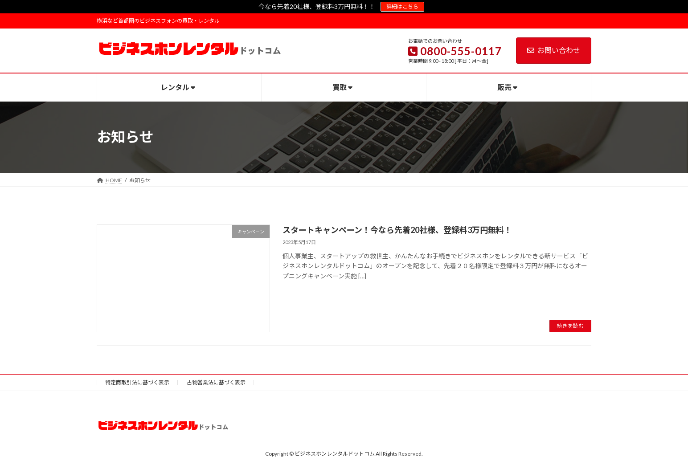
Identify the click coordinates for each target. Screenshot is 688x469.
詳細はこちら (402, 6)
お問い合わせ (553, 50)
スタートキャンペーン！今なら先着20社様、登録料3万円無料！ (397, 230)
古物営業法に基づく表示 (216, 382)
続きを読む (570, 325)
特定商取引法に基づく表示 (137, 382)
